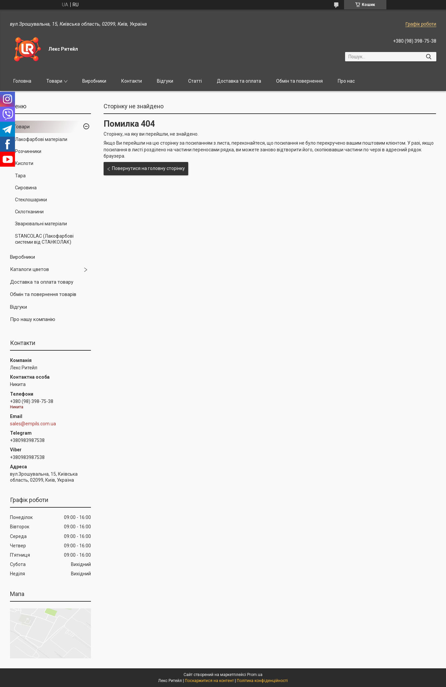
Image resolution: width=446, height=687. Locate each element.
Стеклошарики (31, 199)
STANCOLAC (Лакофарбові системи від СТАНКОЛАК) (44, 239)
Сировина (26, 187)
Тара (20, 175)
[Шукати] (428, 56)
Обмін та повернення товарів (43, 294)
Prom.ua (254, 674)
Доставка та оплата (239, 81)
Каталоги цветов (29, 269)
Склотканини (29, 211)
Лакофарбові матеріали (41, 139)
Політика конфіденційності (262, 680)
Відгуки (165, 81)
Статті (195, 81)
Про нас (346, 81)
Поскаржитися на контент (209, 680)
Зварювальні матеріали (41, 223)
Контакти (131, 81)
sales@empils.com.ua (33, 423)
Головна (22, 81)
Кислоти (24, 163)
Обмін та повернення (299, 81)
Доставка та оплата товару (41, 282)
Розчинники (28, 151)
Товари (54, 81)
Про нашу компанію (32, 319)
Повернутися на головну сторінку (148, 168)
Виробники (94, 81)
